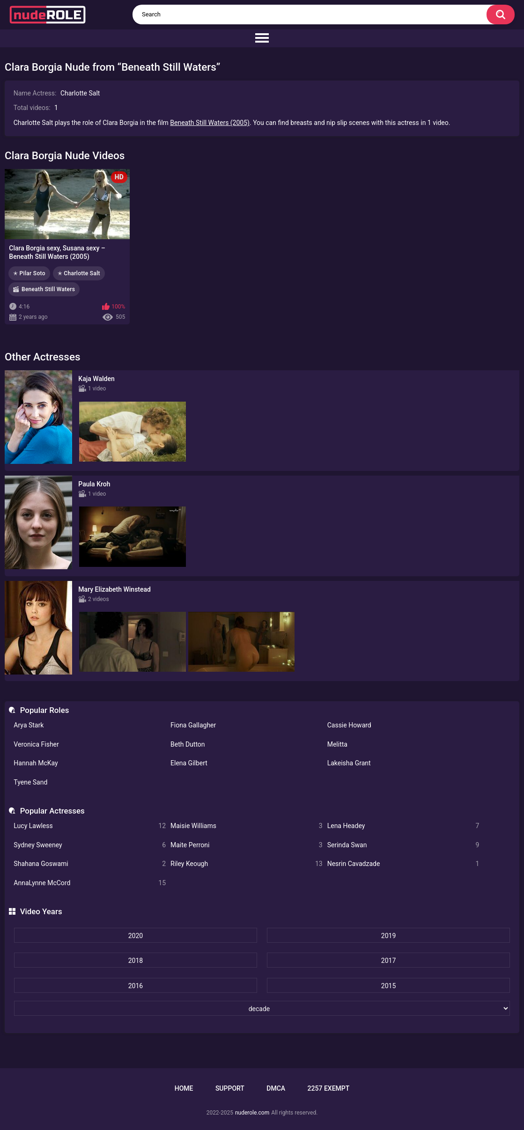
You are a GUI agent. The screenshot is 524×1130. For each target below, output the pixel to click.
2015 (388, 986)
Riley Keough (246, 864)
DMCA (275, 1088)
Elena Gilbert (188, 763)
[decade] (262, 1008)
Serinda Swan (403, 845)
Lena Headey (403, 826)
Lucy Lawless (90, 826)
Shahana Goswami (90, 864)
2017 (388, 960)
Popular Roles (44, 710)
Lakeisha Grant (349, 763)
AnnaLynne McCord (90, 883)
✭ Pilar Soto (29, 273)
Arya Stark (29, 725)
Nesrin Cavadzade (403, 864)
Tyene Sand (30, 782)
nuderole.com (252, 1112)
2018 (135, 960)
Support (229, 1088)
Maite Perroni (246, 845)
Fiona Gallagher (193, 725)
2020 (135, 935)
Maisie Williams (246, 826)
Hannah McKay (36, 763)
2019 (388, 935)
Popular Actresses (52, 810)
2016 (135, 986)
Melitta (337, 744)
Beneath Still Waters (48, 289)
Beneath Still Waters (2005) (210, 122)
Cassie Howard (349, 725)
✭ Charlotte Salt (79, 273)
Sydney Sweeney (90, 845)
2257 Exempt (329, 1088)
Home (184, 1088)
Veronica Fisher (36, 744)
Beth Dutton (187, 744)
